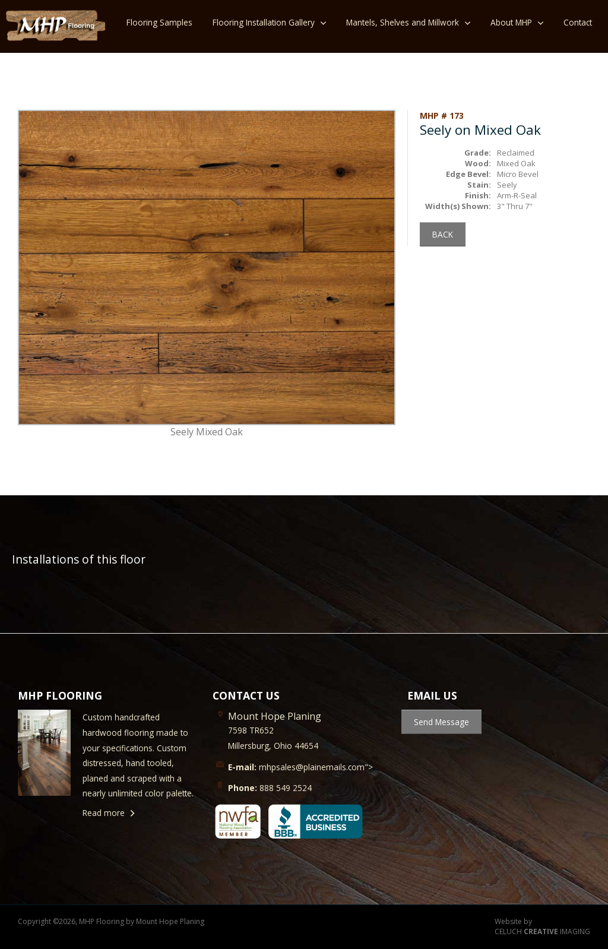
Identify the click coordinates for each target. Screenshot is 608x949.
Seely (507, 184)
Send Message (441, 721)
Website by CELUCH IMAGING (542, 927)
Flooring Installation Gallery (264, 22)
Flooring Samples (159, 22)
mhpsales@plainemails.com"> (300, 767)
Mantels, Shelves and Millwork (402, 22)
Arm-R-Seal (517, 195)
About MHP (511, 22)
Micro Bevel (518, 174)
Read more (104, 812)
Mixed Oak (516, 163)
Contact (577, 22)
